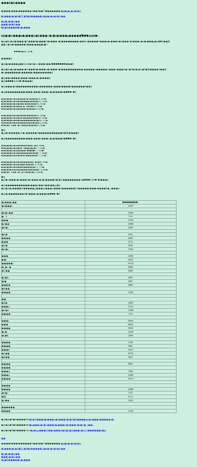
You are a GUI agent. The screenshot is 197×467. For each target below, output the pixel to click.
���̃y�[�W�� (10, 24)
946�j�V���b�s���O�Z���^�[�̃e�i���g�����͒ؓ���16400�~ (50, 35)
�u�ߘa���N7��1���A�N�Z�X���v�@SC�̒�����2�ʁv (68, 432)
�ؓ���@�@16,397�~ (18, 52)
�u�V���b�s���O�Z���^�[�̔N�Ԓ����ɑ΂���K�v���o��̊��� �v (71, 421)
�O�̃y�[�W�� (10, 21)
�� (3, 440)
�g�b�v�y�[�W (71, 11)
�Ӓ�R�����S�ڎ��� (15, 27)
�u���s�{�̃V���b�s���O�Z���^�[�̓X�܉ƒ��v (61, 427)
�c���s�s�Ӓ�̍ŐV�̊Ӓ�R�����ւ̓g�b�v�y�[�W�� (33, 16)
